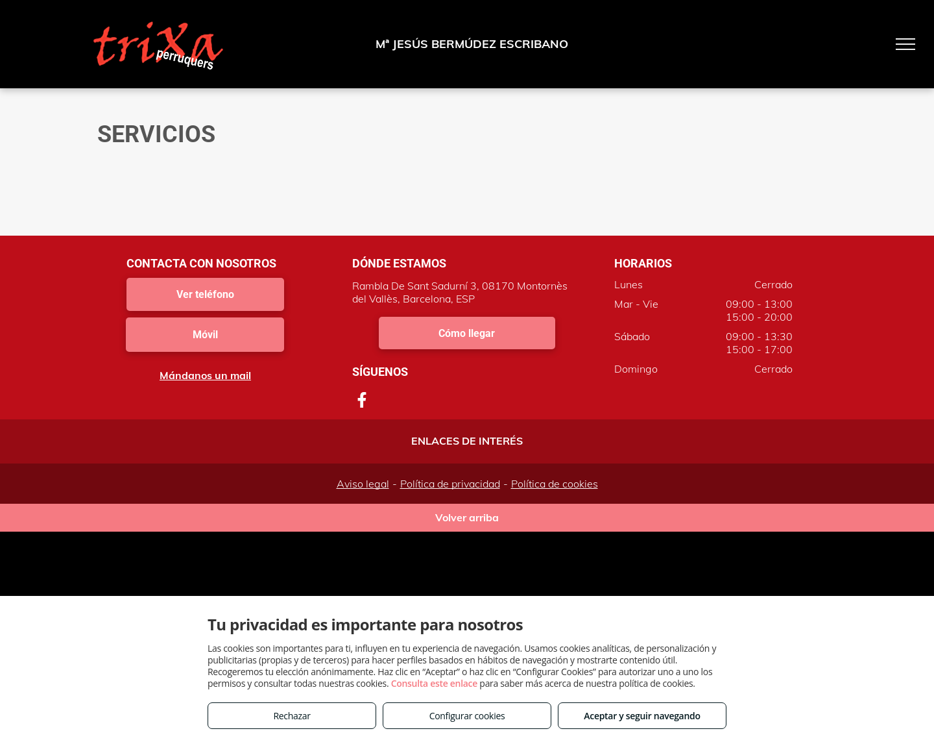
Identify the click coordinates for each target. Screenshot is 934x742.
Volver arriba (467, 517)
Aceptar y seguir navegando (642, 716)
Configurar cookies (467, 716)
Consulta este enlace (434, 683)
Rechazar (291, 716)
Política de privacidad (450, 483)
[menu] (905, 44)
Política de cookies (554, 483)
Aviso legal (363, 483)
